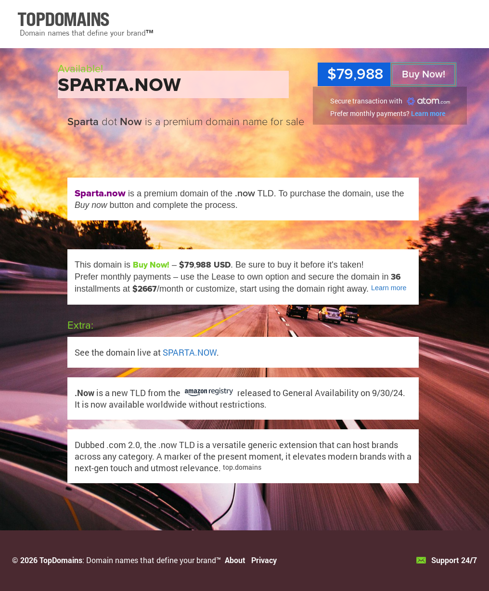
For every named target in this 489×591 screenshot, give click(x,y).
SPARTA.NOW (190, 352)
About (235, 560)
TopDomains (60, 560)
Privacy (264, 560)
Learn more (428, 113)
